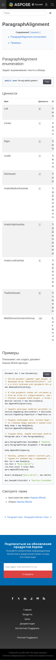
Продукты (27, 614)
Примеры (16, 43)
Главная (27, 609)
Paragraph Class (14, 517)
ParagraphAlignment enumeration (28, 37)
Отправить (28, 574)
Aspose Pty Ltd (15, 653)
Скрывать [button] (35, 32)
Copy (47, 82)
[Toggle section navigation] (50, 13)
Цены (27, 619)
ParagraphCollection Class (37, 517)
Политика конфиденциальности (15, 656)
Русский (37, 4)
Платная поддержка (27, 637)
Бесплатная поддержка (27, 628)
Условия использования (36, 656)
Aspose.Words (38, 497)
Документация (27, 623)
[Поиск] (24, 13)
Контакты (49, 656)
